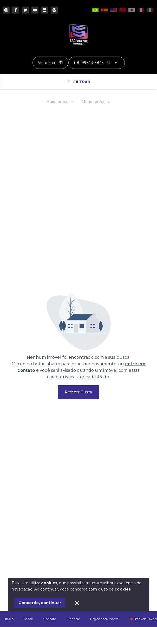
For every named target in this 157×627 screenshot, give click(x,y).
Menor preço (96, 101)
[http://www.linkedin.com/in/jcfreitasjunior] (44, 10)
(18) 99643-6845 (89, 62)
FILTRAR (78, 82)
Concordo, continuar (39, 602)
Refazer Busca (78, 392)
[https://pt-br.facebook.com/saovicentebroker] (15, 10)
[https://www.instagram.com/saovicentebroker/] (6, 10)
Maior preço (60, 101)
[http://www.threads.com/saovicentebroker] (54, 10)
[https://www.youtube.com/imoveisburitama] (34, 10)
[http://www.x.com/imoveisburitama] (25, 10)
